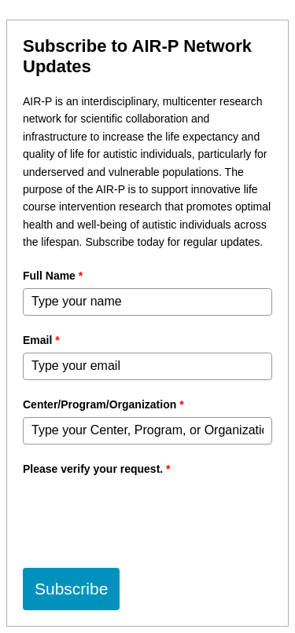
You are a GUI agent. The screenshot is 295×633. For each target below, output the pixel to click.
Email (41, 340)
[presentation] (142, 512)
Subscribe (71, 589)
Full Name (53, 275)
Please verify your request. (97, 469)
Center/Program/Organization (103, 404)
